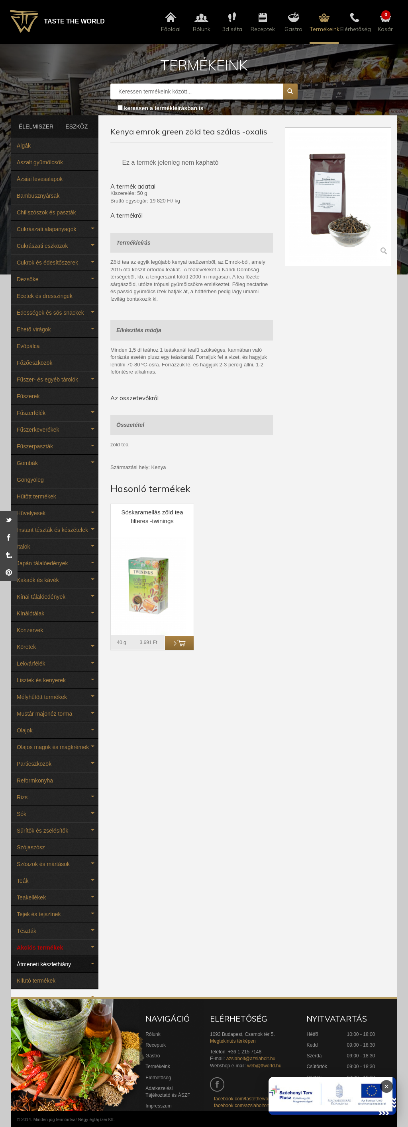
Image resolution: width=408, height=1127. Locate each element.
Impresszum (158, 1106)
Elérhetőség (158, 1077)
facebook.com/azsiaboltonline (245, 1105)
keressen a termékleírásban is (163, 108)
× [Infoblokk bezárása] (386, 1086)
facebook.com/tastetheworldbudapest (253, 1099)
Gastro (152, 1056)
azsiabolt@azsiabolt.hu (251, 1058)
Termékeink (157, 1066)
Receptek (155, 1045)
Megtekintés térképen (233, 1041)
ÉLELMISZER (33, 126)
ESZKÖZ (76, 126)
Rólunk (152, 1034)
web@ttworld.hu (264, 1066)
